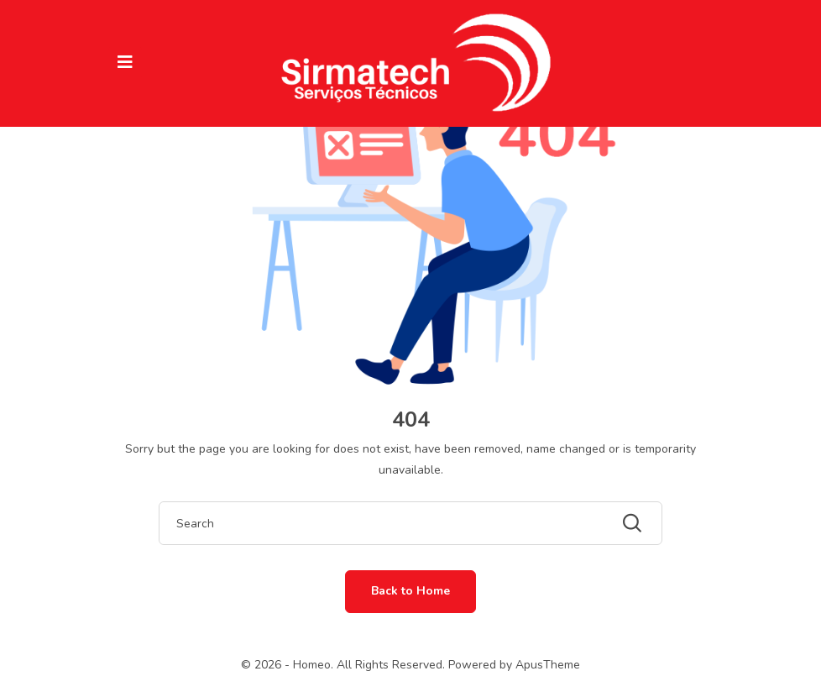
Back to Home (410, 591)
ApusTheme (547, 665)
